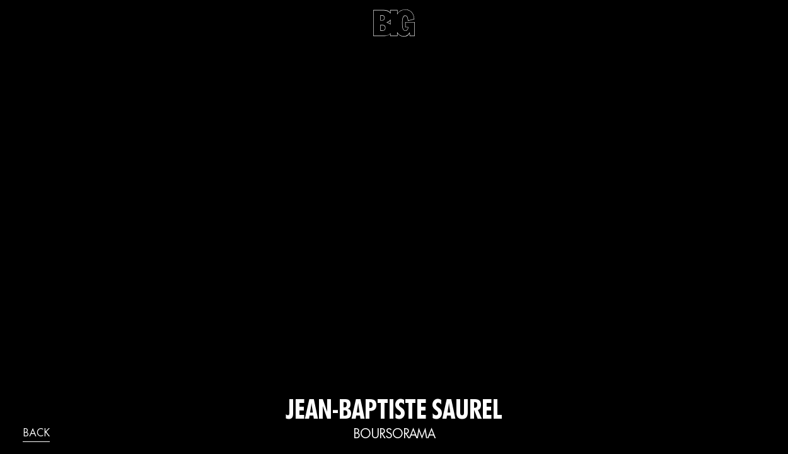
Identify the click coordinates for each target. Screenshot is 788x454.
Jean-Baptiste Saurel (394, 412)
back (36, 434)
